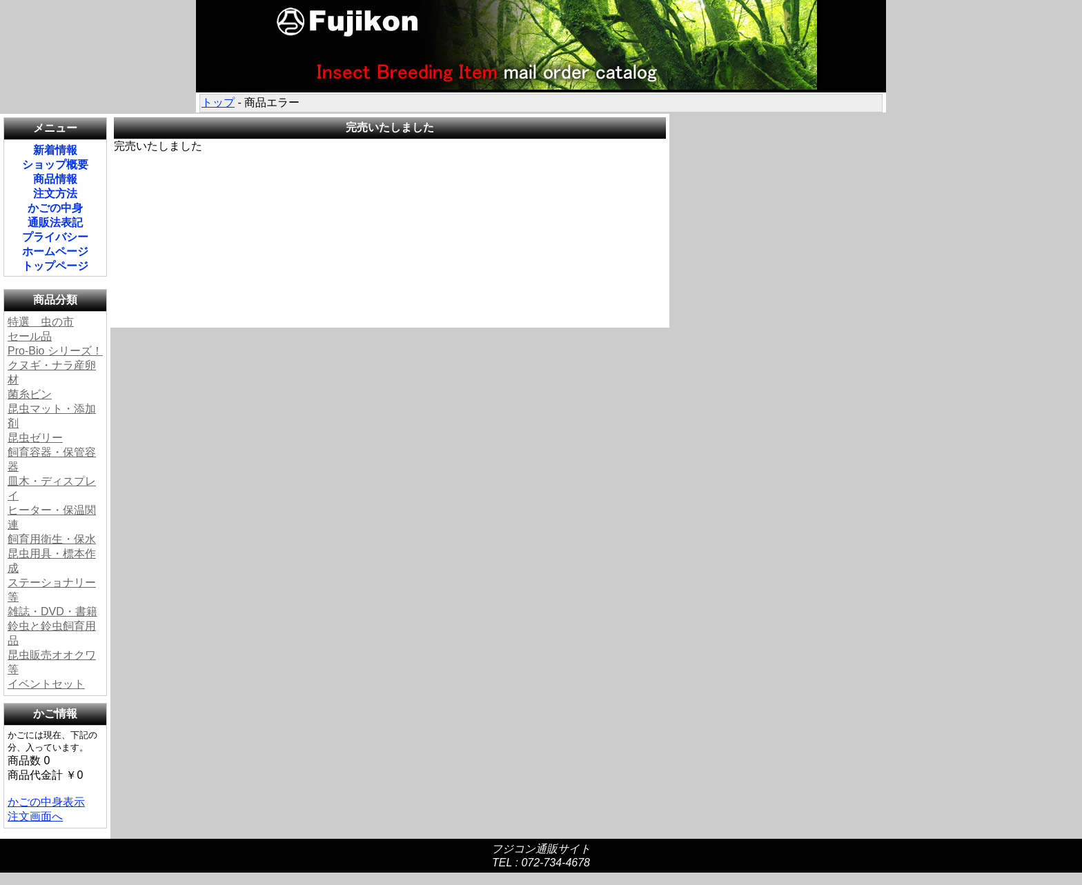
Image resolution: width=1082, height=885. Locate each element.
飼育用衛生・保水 (52, 539)
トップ (218, 102)
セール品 (30, 336)
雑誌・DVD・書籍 (52, 611)
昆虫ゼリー (35, 438)
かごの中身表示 (46, 802)
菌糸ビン (30, 394)
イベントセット (46, 684)
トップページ (55, 266)
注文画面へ (35, 816)
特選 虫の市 (41, 322)
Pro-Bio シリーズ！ (55, 351)
